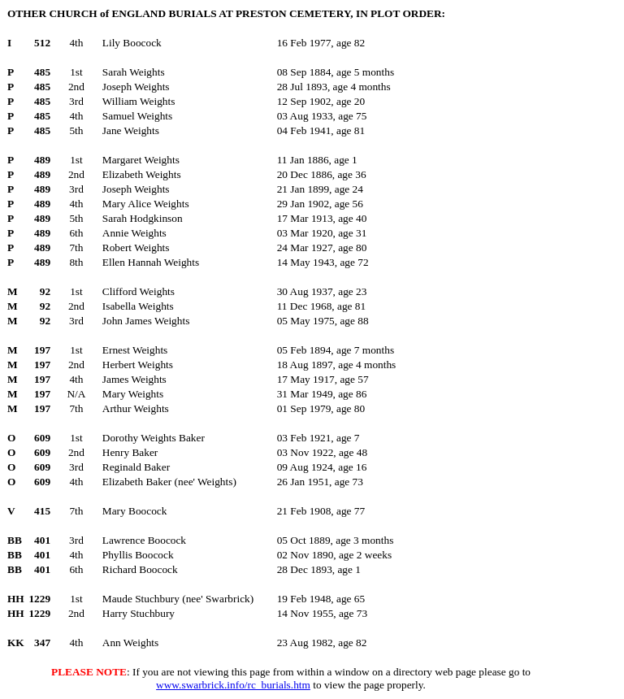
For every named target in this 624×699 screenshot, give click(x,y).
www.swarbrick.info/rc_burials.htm (233, 685)
